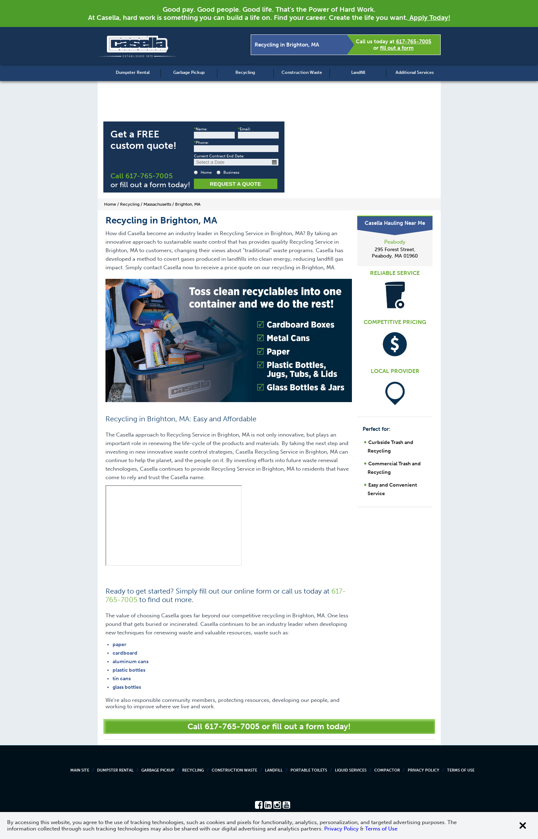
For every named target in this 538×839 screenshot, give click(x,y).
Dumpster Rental (133, 72)
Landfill (358, 72)
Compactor (387, 770)
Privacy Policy (423, 770)
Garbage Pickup (189, 72)
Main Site (79, 770)
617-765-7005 (413, 41)
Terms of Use (460, 770)
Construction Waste (302, 72)
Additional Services (415, 72)
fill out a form (397, 48)
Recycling (245, 72)
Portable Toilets (308, 770)
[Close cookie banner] (523, 825)
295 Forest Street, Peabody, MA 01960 (395, 253)
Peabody (395, 242)
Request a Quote (235, 184)
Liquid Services (350, 770)
